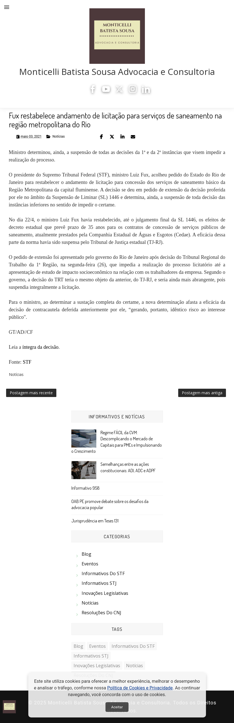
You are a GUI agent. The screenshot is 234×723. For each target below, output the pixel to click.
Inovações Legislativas (105, 593)
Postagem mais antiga (202, 392)
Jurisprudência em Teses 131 (95, 521)
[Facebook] (93, 91)
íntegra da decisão (40, 347)
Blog (86, 554)
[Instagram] (133, 91)
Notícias (58, 136)
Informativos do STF (103, 573)
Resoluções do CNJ (101, 613)
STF (27, 362)
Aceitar (117, 707)
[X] (119, 91)
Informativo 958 (85, 488)
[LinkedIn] (146, 91)
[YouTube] (106, 91)
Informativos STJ (99, 583)
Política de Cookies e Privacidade (140, 688)
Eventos (90, 564)
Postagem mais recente (31, 392)
